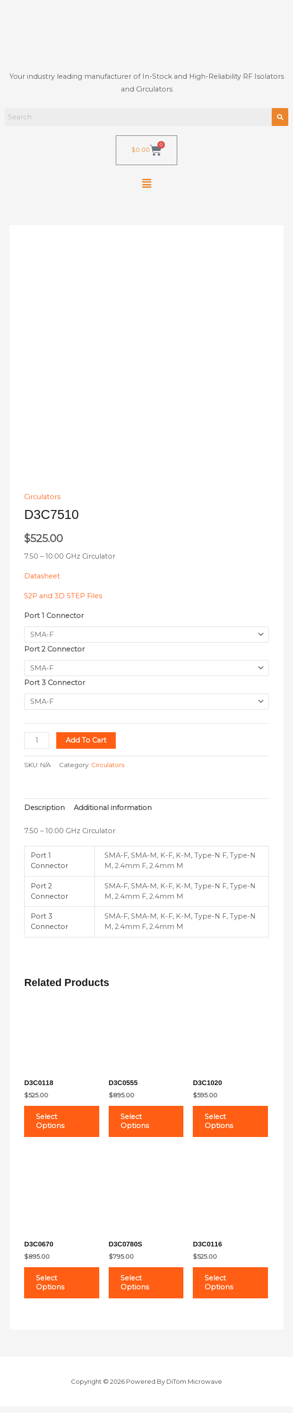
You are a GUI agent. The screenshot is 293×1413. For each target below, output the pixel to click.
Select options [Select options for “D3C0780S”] (138, 1287)
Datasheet (42, 576)
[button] (146, 183)
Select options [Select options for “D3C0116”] (222, 1287)
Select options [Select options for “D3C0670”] (53, 1287)
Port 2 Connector (54, 649)
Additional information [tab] (113, 807)
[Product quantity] (36, 740)
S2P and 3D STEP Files (63, 596)
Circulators (42, 497)
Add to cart (86, 740)
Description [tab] (44, 807)
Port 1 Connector (54, 615)
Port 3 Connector (54, 682)
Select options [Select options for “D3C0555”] (138, 1123)
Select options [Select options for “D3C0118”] (53, 1123)
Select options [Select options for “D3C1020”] (222, 1123)
